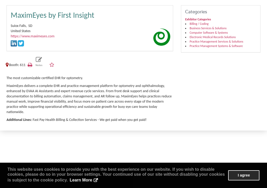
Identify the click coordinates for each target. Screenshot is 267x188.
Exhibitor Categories (198, 19)
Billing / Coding (199, 24)
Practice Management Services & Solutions (216, 41)
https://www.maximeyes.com (32, 36)
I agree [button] (244, 175)
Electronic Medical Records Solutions (213, 37)
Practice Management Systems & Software (216, 46)
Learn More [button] (81, 180)
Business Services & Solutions (208, 28)
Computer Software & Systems (209, 32)
